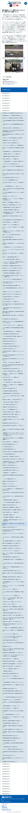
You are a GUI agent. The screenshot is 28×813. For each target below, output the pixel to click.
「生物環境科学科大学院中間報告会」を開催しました (12, 273)
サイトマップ (4, 804)
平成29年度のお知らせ (6, 766)
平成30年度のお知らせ (6, 764)
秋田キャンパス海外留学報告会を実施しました (11, 257)
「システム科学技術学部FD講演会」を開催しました (12, 502)
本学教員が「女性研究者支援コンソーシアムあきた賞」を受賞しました (13, 244)
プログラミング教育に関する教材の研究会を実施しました (13, 749)
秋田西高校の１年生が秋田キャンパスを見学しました (12, 548)
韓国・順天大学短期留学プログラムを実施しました (12, 543)
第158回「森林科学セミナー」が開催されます (11, 222)
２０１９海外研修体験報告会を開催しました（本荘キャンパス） (13, 288)
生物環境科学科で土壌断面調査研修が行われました (12, 270)
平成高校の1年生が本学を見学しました (9, 348)
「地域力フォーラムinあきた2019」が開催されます (12, 362)
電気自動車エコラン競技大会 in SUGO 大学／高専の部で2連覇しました (13, 524)
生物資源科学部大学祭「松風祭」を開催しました (11, 414)
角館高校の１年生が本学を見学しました (10, 481)
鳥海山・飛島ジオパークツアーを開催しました (11, 676)
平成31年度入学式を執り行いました (9, 755)
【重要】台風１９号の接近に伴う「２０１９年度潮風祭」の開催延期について (13, 438)
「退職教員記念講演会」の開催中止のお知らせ (11, 156)
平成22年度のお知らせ (6, 783)
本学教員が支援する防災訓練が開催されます (10, 673)
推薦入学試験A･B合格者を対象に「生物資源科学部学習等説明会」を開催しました (13, 312)
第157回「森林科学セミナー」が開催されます (11, 301)
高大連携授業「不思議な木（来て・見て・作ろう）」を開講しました (13, 420)
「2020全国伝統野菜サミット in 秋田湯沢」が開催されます (13, 161)
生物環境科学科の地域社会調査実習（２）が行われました (13, 652)
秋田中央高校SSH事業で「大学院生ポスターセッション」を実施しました (13, 352)
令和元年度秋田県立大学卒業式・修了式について (11, 177)
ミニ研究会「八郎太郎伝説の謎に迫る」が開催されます (12, 371)
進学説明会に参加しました (7, 646)
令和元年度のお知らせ (6, 89)
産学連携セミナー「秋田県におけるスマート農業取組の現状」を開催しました (13, 374)
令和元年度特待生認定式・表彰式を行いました (11, 723)
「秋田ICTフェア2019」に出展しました (9, 604)
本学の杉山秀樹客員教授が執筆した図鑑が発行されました (13, 690)
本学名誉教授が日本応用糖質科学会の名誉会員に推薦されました (13, 475)
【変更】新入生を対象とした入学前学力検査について (12, 127)
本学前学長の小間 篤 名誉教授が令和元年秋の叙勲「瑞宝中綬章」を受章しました (13, 365)
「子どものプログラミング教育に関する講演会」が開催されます (13, 537)
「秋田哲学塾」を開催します (8, 379)
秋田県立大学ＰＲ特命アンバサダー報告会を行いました (12, 294)
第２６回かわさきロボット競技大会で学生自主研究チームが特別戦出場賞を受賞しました (13, 530)
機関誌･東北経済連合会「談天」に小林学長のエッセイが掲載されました (13, 135)
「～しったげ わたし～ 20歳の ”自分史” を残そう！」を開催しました (13, 396)
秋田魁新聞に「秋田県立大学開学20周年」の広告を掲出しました (13, 726)
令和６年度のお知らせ (6, 98)
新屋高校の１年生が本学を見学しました (10, 527)
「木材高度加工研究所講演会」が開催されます (11, 209)
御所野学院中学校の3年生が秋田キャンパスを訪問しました (13, 661)
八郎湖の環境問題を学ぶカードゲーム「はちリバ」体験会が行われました (13, 582)
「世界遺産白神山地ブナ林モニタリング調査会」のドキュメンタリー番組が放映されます (13, 213)
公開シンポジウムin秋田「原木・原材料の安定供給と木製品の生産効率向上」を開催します (13, 649)
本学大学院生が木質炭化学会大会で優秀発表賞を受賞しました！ (13, 694)
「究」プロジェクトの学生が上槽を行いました (11, 163)
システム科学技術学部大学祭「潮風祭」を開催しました (12, 336)
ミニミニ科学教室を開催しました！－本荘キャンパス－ (12, 186)
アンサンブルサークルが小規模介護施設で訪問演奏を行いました (13, 679)
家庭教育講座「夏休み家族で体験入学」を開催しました (12, 576)
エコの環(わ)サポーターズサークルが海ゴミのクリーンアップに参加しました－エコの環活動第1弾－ (13, 655)
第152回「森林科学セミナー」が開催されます (11, 708)
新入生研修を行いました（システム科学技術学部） (12, 699)
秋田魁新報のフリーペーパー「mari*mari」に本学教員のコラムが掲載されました (13, 199)
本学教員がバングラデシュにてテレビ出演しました (12, 291)
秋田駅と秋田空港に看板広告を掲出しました (10, 640)
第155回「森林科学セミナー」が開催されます (11, 441)
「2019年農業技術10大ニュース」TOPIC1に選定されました (13, 247)
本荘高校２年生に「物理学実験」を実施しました (11, 456)
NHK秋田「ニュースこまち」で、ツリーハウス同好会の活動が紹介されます (13, 586)
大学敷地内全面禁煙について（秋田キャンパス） (11, 705)
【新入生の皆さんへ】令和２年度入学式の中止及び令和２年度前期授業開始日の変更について (13, 131)
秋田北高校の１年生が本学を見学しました (10, 486)
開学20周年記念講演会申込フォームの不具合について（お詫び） (13, 758)
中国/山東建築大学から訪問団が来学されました (11, 333)
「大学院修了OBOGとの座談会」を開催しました (11, 402)
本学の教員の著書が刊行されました (9, 343)
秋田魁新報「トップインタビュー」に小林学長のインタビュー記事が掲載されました (13, 231)
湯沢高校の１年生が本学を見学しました (10, 465)
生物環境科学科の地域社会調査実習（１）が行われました (13, 663)
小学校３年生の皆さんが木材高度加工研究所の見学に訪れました (13, 493)
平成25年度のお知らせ (6, 776)
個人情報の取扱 (4, 807)
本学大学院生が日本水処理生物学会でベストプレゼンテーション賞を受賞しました (13, 355)
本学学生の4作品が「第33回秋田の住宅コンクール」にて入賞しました (13, 359)
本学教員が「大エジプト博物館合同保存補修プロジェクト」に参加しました (13, 567)
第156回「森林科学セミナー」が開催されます (11, 377)
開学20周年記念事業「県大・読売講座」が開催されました (13, 509)
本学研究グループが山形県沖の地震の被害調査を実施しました (13, 702)
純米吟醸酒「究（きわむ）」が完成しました (10, 140)
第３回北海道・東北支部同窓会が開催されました (11, 346)
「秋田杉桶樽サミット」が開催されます (10, 472)
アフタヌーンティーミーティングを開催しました (11, 595)
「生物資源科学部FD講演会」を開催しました (11, 499)
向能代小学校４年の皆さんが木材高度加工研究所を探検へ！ (13, 451)
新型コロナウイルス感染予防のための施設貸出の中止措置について (13, 148)
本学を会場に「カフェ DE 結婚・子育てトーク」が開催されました (13, 254)
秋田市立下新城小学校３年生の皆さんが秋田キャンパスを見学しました (13, 174)
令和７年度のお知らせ (6, 95)
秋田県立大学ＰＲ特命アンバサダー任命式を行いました (12, 621)
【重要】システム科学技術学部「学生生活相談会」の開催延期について (13, 430)
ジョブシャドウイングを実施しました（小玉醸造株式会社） (13, 145)
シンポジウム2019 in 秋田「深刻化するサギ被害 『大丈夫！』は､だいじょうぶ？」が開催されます (12, 637)
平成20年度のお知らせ (6, 788)
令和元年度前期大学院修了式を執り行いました (11, 470)
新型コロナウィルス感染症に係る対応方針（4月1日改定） (13, 118)
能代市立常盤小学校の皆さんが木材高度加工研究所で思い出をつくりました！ (13, 304)
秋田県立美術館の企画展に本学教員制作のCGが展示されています (13, 240)
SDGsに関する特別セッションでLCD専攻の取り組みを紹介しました (13, 497)
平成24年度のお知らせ (6, 778)
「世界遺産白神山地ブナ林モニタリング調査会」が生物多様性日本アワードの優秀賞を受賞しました (13, 462)
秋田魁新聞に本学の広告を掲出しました (10, 688)
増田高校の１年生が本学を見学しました (10, 504)
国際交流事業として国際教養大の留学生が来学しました (12, 265)
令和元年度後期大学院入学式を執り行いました (11, 467)
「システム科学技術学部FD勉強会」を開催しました (12, 259)
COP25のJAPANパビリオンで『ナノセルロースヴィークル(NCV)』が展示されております (13, 282)
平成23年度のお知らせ (6, 781)
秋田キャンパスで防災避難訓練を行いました (10, 409)
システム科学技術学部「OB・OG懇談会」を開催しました (13, 382)
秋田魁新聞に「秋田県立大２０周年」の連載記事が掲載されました (13, 732)
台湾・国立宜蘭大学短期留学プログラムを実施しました (12, 540)
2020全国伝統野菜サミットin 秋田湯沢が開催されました (13, 151)
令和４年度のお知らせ (6, 103)
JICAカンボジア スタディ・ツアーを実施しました (11, 550)
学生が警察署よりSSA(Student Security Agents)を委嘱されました (13, 711)
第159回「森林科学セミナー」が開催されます (11, 158)
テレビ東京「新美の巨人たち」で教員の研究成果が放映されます (13, 564)
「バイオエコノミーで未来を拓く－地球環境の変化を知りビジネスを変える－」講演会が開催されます (13, 262)
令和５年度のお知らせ (6, 100)
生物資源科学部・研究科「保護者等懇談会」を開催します (13, 606)
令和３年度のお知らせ (6, 105)
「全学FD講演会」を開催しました (9, 514)
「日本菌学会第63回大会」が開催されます (10, 746)
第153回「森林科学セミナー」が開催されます (11, 658)
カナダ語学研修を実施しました (8, 446)
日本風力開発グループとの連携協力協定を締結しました (12, 115)
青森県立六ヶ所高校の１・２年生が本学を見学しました (12, 399)
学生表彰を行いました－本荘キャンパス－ (10, 196)
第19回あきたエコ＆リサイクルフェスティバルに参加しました (13, 534)
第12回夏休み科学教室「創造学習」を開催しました (12, 579)
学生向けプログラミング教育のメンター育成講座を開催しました (13, 631)
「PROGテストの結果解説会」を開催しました (11, 668)
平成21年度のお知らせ (6, 786)
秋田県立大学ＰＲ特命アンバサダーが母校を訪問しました (13, 615)
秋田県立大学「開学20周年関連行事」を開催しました (12, 720)
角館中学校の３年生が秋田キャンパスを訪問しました (12, 666)
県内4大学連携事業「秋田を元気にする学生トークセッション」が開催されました (13, 276)
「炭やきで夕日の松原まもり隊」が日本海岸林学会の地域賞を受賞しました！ (13, 189)
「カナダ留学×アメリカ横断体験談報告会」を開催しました (13, 627)
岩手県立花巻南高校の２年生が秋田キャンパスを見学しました (13, 426)
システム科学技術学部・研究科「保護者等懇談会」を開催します (13, 592)
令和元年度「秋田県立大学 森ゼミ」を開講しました (12, 411)
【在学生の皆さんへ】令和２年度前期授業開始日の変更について (13, 125)
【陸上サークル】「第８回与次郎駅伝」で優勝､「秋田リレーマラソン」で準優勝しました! (13, 598)
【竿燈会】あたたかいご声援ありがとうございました (12, 601)
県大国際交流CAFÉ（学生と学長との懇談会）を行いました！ (13, 216)
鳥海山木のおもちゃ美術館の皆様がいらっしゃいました (12, 204)
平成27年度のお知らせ (6, 771)
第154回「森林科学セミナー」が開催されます (11, 512)
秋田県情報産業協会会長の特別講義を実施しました (12, 738)
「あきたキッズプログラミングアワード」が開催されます (13, 325)
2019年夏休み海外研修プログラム (9, 299)
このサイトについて (5, 803)
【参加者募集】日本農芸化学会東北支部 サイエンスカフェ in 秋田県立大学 (13, 520)
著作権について (4, 806)
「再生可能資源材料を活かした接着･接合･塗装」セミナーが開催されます (13, 308)
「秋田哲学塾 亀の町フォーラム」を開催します (11, 154)
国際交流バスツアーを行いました (8, 483)
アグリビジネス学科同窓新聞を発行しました (10, 180)
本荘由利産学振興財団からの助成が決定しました (11, 556)
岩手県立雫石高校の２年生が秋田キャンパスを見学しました (13, 459)
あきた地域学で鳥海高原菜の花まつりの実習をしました (12, 729)
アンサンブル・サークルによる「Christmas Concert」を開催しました (13, 250)
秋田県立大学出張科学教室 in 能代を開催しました (11, 285)
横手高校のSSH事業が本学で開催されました (10, 416)
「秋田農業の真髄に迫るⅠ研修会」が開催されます (12, 207)
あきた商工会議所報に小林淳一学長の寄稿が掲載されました (13, 219)
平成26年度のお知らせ (6, 773)
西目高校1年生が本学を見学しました (9, 338)
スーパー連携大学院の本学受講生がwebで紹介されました (13, 697)
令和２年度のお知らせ (6, 108)
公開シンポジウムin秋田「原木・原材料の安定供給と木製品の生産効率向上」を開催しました (13, 618)
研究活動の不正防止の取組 (6, 809)
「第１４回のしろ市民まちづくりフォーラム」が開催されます (13, 183)
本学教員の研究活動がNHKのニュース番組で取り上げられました (13, 685)
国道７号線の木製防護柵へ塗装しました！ (10, 444)
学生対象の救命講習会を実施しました (9, 449)
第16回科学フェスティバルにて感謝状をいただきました (12, 268)
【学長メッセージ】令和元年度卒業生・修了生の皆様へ (13, 137)
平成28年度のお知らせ (6, 769)
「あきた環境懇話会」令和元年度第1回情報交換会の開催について (13, 743)
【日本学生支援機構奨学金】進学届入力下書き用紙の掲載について (13, 121)
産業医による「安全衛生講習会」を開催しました (11, 202)
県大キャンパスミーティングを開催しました (10, 589)
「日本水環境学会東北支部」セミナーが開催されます (12, 331)
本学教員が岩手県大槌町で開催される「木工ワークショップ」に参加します (13, 624)
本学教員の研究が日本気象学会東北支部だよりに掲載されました (13, 752)
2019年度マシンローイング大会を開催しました (11, 224)
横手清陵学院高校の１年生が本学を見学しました (11, 368)
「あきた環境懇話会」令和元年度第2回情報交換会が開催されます (13, 328)
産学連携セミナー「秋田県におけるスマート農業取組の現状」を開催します (13, 385)
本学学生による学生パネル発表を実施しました (11, 142)
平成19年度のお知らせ (6, 791)
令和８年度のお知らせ (6, 93)
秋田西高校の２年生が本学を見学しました (10, 407)
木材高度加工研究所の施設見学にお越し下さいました (12, 570)
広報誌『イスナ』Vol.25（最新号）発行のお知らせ (12, 234)
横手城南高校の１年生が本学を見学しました (10, 423)
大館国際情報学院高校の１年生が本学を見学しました (12, 393)
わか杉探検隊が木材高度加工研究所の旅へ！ (10, 390)
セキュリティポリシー (5, 808)
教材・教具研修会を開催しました (8, 237)
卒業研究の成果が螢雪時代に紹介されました (10, 735)
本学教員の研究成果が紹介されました (9, 740)
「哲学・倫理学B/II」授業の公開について (10, 404)
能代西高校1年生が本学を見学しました (9, 341)
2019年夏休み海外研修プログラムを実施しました (11, 296)
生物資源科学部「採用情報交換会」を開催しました (12, 507)
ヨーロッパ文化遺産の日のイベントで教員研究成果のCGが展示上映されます (13, 489)
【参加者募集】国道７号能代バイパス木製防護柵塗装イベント (13, 560)
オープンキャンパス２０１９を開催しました (10, 633)
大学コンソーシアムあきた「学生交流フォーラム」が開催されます (13, 227)
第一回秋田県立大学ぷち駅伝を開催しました (10, 319)
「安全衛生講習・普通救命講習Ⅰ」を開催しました (12, 517)
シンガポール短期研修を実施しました (9, 478)
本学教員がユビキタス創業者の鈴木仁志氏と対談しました (13, 113)
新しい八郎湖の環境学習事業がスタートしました (11, 714)
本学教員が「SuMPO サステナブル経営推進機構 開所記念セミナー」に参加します (13, 322)
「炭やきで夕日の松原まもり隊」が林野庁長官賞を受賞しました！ (13, 643)
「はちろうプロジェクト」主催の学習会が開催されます (12, 279)
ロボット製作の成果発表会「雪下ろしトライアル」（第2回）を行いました (13, 193)
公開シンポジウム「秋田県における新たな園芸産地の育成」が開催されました (13, 554)
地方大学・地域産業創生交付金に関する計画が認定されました (13, 170)
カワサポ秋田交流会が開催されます (9, 454)
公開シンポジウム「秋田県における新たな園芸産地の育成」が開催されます (13, 609)
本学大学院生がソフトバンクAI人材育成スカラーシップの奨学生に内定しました (13, 717)
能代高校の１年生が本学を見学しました (10, 388)
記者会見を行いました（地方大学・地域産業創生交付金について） (13, 167)
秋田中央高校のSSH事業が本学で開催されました (11, 545)
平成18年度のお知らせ (6, 793)
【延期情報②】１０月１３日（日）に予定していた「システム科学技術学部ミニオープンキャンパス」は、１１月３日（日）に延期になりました (13, 434)
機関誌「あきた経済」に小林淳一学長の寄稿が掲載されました (13, 573)
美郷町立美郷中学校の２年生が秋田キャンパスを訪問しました (13, 316)
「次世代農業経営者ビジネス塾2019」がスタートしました (13, 682)
